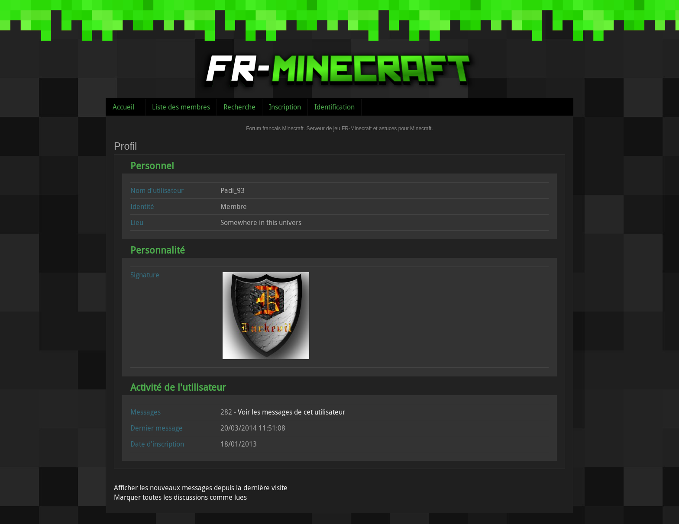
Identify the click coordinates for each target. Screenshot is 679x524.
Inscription (285, 107)
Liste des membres (181, 107)
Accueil (123, 107)
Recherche (239, 107)
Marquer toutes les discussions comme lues (180, 497)
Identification (334, 107)
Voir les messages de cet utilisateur (291, 412)
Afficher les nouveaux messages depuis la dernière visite (201, 487)
